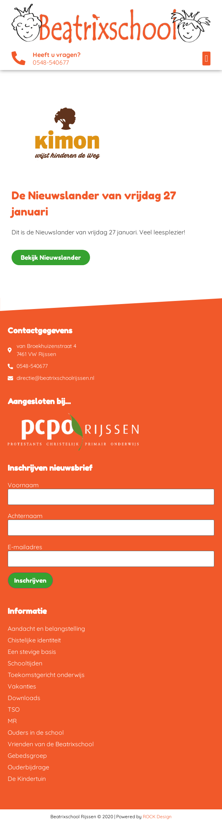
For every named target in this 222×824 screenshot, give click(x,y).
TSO (14, 709)
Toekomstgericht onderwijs (46, 675)
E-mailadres (25, 547)
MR (12, 721)
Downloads (24, 698)
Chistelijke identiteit (34, 640)
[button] (206, 58)
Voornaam (23, 485)
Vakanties (22, 686)
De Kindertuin (27, 778)
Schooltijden (25, 663)
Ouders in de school (36, 732)
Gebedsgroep (27, 755)
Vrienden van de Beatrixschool (51, 744)
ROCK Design (157, 816)
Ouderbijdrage (28, 767)
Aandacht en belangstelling (46, 628)
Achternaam (25, 516)
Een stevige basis (32, 651)
